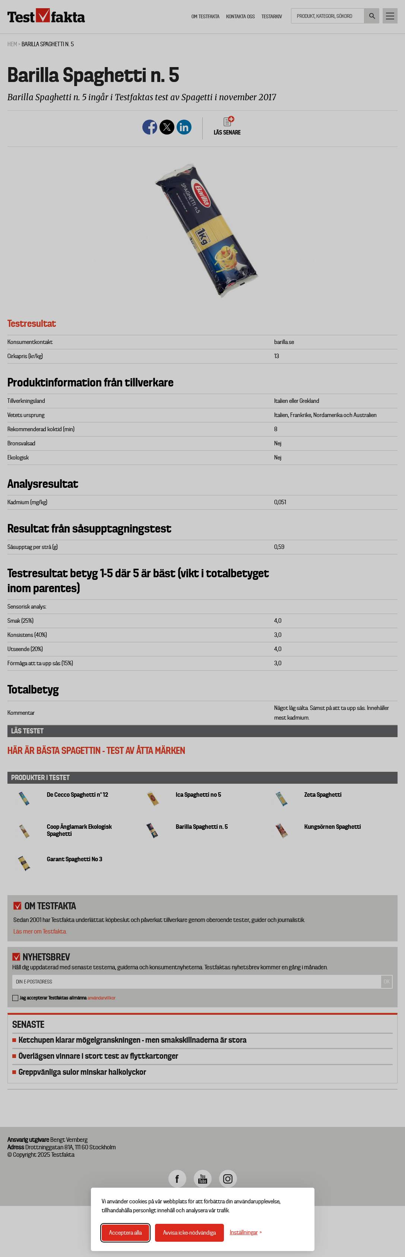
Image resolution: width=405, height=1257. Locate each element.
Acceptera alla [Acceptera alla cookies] (125, 1232)
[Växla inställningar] (246, 1232)
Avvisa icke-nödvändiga (189, 1232)
